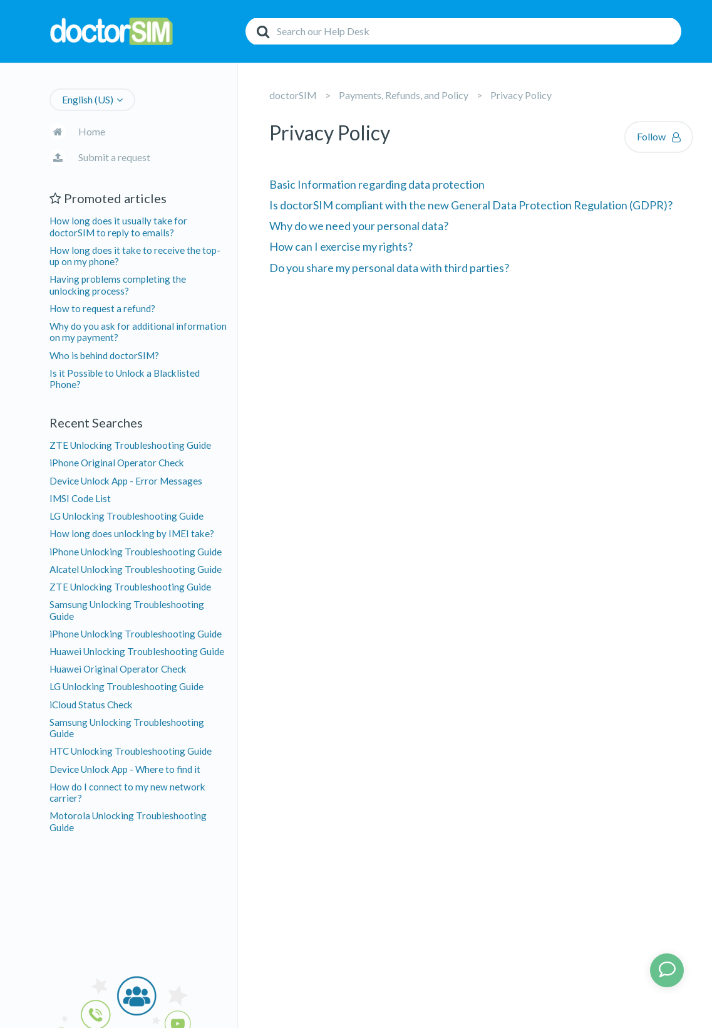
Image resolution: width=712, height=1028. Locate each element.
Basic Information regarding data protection (377, 184)
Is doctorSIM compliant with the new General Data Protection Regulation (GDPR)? (471, 205)
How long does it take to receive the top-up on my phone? (134, 255)
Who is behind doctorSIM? (104, 355)
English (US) (87, 99)
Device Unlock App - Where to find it (124, 769)
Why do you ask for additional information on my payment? (138, 331)
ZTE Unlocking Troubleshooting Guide (130, 445)
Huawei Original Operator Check (118, 668)
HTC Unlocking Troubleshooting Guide (130, 751)
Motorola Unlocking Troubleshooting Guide (128, 821)
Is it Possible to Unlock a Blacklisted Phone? (124, 378)
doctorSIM (293, 95)
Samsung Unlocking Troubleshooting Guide (126, 610)
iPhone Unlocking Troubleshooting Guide (135, 551)
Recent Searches (96, 422)
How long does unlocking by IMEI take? (131, 533)
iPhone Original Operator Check (116, 462)
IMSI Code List (80, 498)
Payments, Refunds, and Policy (403, 95)
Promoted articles (108, 198)
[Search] (463, 31)
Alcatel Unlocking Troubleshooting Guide (135, 569)
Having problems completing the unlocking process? (117, 284)
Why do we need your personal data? (358, 226)
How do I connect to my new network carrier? (127, 792)
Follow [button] (651, 136)
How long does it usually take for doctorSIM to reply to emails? (118, 226)
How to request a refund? (102, 308)
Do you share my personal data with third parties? (389, 268)
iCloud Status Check (91, 704)
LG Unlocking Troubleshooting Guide (126, 516)
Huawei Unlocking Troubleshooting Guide (136, 651)
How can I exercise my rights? (341, 246)
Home (91, 131)
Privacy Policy (521, 95)
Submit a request (114, 157)
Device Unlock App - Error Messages (125, 480)
